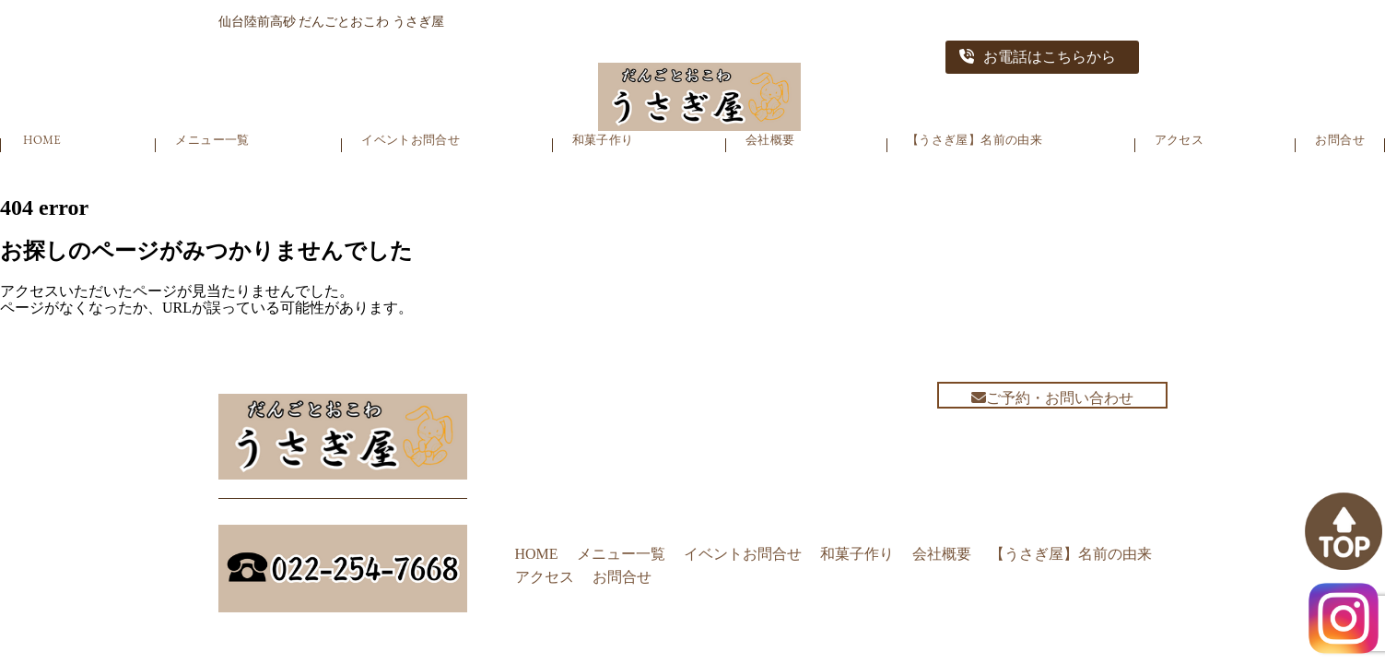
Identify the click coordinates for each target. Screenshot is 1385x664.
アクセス (1179, 140)
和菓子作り (603, 140)
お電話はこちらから (1037, 57)
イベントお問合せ (410, 140)
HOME (42, 140)
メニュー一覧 (212, 140)
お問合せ (1340, 140)
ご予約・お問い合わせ (1052, 398)
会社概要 (770, 140)
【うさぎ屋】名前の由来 (974, 140)
